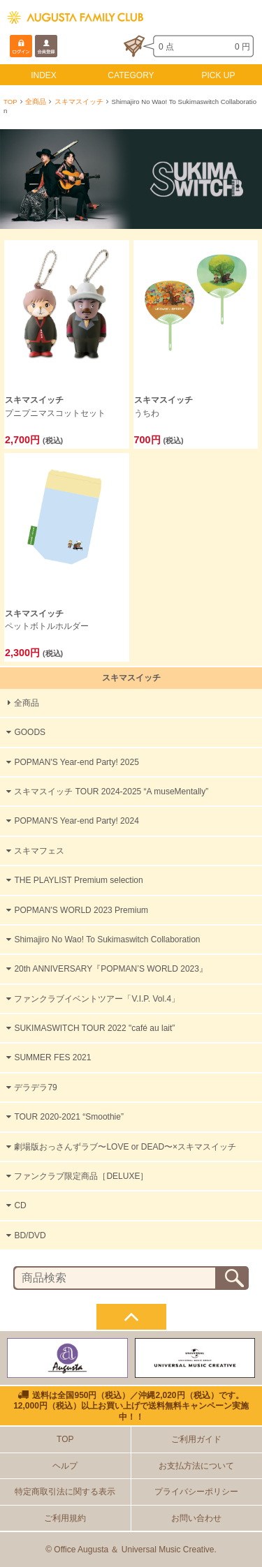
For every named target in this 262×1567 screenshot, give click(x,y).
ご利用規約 (65, 1518)
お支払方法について (196, 1466)
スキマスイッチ (78, 101)
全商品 (35, 101)
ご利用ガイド (196, 1439)
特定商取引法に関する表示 (65, 1492)
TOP (10, 101)
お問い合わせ (196, 1518)
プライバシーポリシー (196, 1492)
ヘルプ (65, 1466)
